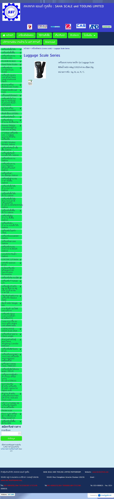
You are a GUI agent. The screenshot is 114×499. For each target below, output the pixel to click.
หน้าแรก (27, 48)
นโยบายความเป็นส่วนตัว (10, 449)
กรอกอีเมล (6, 430)
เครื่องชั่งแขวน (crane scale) (42, 48)
